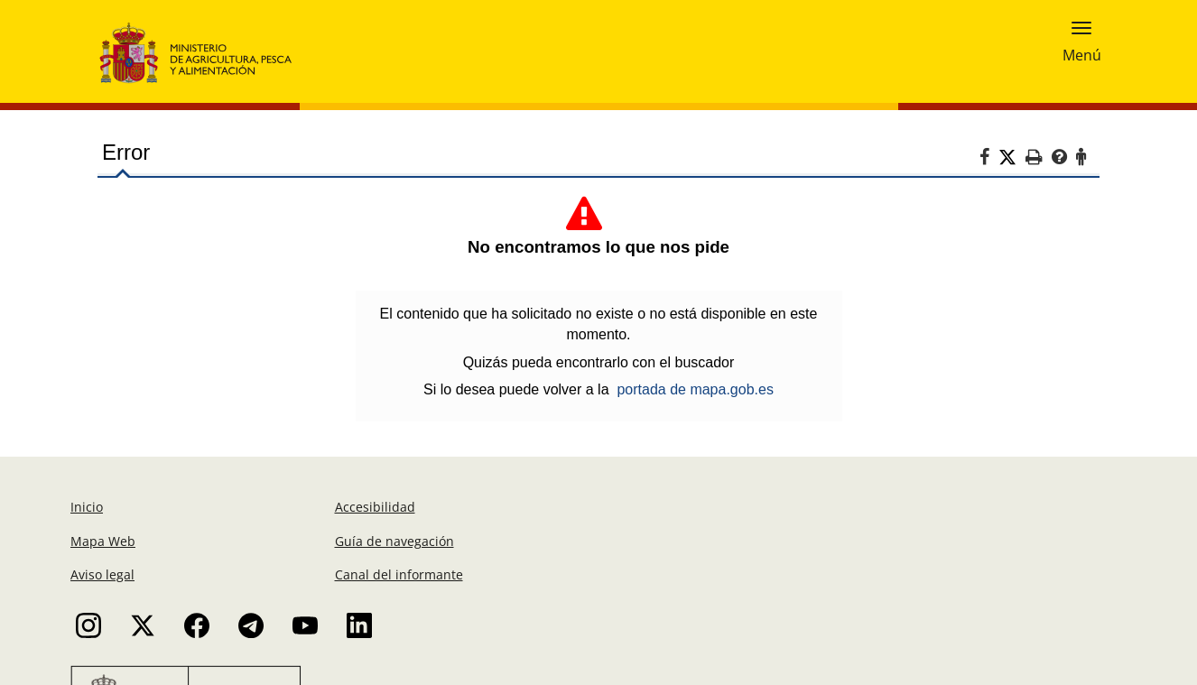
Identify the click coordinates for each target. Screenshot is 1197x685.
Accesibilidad (375, 506)
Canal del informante (399, 574)
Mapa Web (102, 541)
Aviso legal (102, 574)
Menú (1081, 51)
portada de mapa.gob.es (695, 389)
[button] (1081, 26)
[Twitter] (1011, 158)
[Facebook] (988, 160)
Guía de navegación (394, 541)
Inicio (86, 506)
